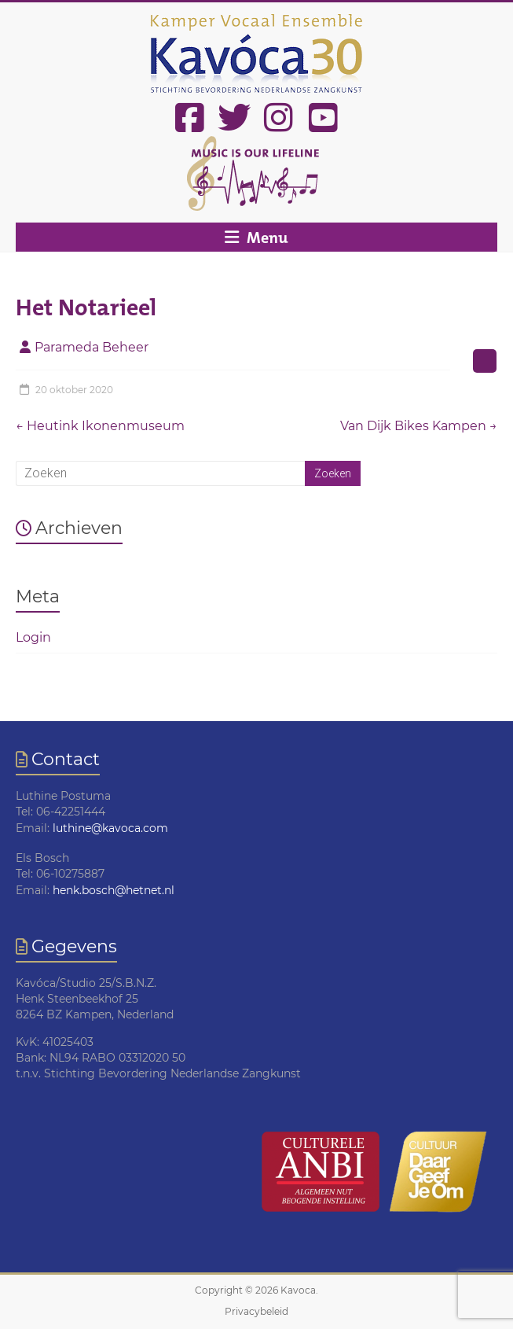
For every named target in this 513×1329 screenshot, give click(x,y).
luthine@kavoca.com (110, 828)
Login (33, 637)
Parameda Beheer (91, 347)
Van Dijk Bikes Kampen (418, 425)
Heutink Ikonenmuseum (100, 425)
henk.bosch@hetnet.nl (113, 890)
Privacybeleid (256, 1311)
